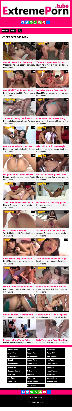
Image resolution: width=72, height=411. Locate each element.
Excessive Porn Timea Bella (16, 340)
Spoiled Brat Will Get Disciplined (51, 314)
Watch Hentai (52, 382)
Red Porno (51, 375)
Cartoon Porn (12, 357)
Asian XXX (51, 353)
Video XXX (11, 382)
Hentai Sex (11, 367)
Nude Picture (52, 371)
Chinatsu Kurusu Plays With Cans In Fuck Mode (25, 314)
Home (5, 30)
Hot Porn (50, 360)
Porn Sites (31, 349)
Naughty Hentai (13, 371)
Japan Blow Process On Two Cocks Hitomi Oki (25, 202)
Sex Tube (11, 378)
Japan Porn (31, 367)
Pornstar (30, 375)
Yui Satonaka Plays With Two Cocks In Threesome (27, 118)
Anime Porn (31, 353)
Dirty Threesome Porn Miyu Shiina (52, 340)
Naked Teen (32, 371)
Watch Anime (32, 382)
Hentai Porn (32, 360)
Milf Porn (50, 367)
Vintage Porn (52, 378)
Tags (13, 30)
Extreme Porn (32, 357)
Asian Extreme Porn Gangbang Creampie (22, 62)
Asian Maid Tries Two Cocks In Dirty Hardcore (25, 90)
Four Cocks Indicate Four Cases (18, 146)
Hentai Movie (52, 364)
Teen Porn (31, 378)
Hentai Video (32, 364)
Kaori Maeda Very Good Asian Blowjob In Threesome (28, 258)
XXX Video (31, 385)
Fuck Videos (52, 357)
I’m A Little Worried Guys (15, 230)
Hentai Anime (12, 364)
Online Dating (12, 349)
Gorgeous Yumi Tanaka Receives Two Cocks (24, 174)
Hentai (10, 360)
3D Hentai (51, 349)
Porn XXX (11, 375)
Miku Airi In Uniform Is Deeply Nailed (54, 146)
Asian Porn (11, 353)
